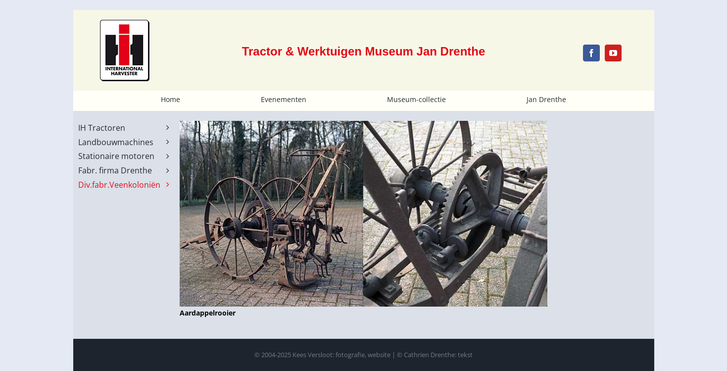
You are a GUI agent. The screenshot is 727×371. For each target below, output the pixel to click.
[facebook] (591, 53)
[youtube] (613, 53)
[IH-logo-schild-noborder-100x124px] (124, 23)
